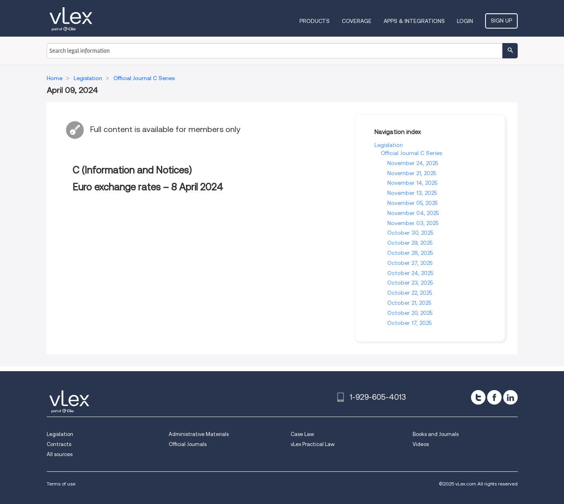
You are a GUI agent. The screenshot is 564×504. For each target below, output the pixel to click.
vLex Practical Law (313, 444)
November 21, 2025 (411, 173)
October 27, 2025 (409, 263)
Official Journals (188, 444)
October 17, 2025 (409, 323)
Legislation (388, 145)
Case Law (302, 434)
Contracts (59, 444)
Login (465, 21)
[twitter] (478, 397)
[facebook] (494, 397)
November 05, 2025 (412, 203)
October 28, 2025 (410, 253)
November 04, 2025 (413, 213)
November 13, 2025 (412, 193)
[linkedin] (510, 397)
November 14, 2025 (412, 183)
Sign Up (501, 20)
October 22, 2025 (409, 292)
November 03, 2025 (412, 223)
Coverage (357, 21)
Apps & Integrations (414, 21)
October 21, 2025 (409, 303)
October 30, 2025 (410, 232)
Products (315, 21)
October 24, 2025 (410, 273)
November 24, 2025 (412, 163)
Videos (421, 444)
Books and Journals (436, 434)
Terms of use (61, 483)
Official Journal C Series (411, 153)
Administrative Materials (199, 434)
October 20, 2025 (409, 313)
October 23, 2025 (410, 282)
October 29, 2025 (409, 243)
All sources (59, 454)
